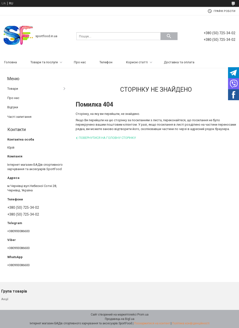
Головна (10, 62)
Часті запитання (19, 117)
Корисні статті (137, 62)
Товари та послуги (44, 62)
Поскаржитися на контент (152, 323)
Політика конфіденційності (190, 323)
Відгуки (12, 107)
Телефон (106, 62)
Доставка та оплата (179, 62)
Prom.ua (143, 314)
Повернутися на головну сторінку (107, 138)
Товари (12, 88)
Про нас (80, 62)
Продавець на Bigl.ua (119, 319)
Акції (4, 299)
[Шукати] (169, 36)
